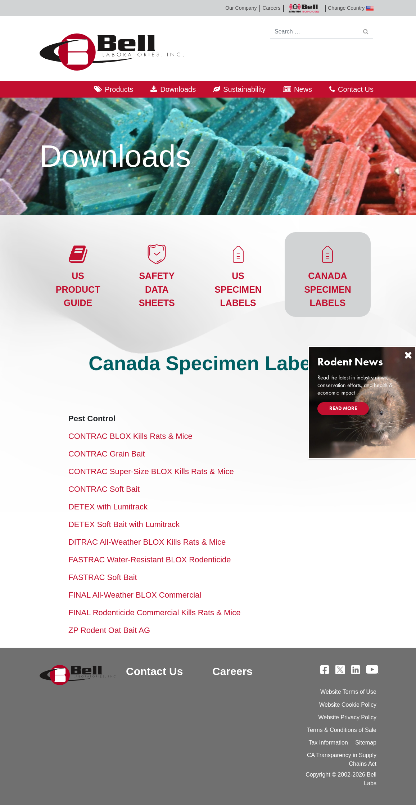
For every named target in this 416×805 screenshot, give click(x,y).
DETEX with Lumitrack (108, 506)
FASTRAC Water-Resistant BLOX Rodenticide (149, 559)
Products (119, 89)
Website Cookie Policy (347, 705)
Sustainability (244, 89)
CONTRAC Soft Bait (104, 489)
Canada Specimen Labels (327, 289)
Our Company (241, 8)
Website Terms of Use (348, 692)
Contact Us (356, 89)
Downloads (178, 89)
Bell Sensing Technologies (304, 8)
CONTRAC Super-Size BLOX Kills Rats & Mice (151, 471)
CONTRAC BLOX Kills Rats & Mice (130, 436)
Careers (271, 8)
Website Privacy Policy (347, 717)
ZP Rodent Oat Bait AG (109, 630)
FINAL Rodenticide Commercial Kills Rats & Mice (154, 612)
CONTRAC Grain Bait (106, 453)
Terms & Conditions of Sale (341, 730)
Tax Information (328, 742)
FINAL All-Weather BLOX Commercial (134, 594)
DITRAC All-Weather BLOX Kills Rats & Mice (147, 542)
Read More (343, 408)
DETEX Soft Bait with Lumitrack (124, 524)
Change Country (351, 8)
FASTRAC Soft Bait (102, 577)
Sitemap (365, 742)
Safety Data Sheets (157, 289)
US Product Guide (78, 289)
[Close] (408, 355)
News (303, 89)
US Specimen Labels (238, 289)
